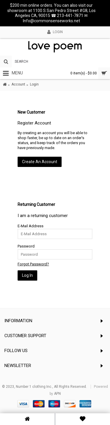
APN (57, 394)
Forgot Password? (33, 264)
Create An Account (39, 161)
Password (26, 246)
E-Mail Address (30, 226)
